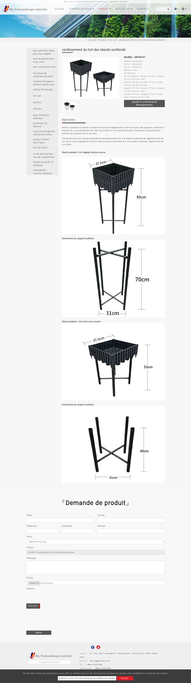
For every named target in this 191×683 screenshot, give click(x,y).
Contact (142, 9)
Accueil (60, 8)
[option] (91, 78)
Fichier (29, 578)
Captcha (30, 588)
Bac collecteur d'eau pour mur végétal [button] (43, 52)
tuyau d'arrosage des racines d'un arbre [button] (44, 133)
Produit (102, 40)
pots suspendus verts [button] (44, 67)
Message (31, 558)
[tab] (42, 52)
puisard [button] (37, 102)
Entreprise (67, 526)
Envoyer (32, 606)
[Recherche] (163, 9)
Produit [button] (103, 9)
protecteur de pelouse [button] (40, 125)
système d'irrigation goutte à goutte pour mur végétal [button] (43, 83)
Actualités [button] (123, 9)
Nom (29, 515)
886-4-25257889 (95, 665)
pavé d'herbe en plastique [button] (41, 117)
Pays (29, 536)
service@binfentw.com (100, 661)
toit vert (112, 40)
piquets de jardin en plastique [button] (43, 163)
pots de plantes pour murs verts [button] (44, 60)
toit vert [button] (37, 96)
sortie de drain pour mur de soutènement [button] (44, 155)
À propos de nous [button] (80, 9)
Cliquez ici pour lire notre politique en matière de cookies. (87, 678)
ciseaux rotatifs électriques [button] (41, 141)
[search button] (168, 10)
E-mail (101, 515)
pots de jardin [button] (40, 147)
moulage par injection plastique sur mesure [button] (42, 172)
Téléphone (31, 526)
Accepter (124, 678)
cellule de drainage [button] (43, 89)
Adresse (101, 526)
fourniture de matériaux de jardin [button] (43, 75)
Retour (39, 632)
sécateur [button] (37, 108)
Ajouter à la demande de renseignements (144, 103)
